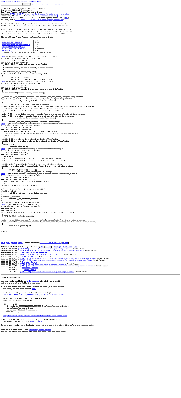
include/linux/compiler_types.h (17, 58)
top (75, 295)
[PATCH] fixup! (29, 306)
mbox (34, 344)
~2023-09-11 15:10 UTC (50, 290)
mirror (54, 5)
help (38, 5)
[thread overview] (49, 18)
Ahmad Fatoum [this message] (33, 301)
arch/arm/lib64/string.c (13, 55)
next (3, 290)
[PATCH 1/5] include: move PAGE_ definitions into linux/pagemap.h (52, 299)
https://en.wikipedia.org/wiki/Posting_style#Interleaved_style (33, 351)
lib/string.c (8, 60)
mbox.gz (57, 295)
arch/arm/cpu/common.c (12, 48)
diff (3, 67)
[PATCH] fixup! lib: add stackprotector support (43, 315)
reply (20, 290)
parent (14, 290)
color (44, 5)
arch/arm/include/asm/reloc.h (16, 53)
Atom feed (63, 5)
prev (8, 290)
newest (65, 290)
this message (33, 335)
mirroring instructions (40, 393)
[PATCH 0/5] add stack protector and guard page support (45, 297)
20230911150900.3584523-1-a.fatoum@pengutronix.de (39, 23)
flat (42, 295)
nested (48, 295)
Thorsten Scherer (30, 313)
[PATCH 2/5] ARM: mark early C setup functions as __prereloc (39, 16)
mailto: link (36, 384)
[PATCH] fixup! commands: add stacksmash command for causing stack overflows (57, 318)
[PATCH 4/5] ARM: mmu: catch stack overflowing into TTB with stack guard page (58, 308)
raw (66, 21)
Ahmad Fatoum (30, 322)
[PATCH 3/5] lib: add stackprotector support (41, 304)
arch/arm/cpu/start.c (12, 51)
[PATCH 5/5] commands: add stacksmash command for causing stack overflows (56, 311)
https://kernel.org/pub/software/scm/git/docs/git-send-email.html (35, 377)
